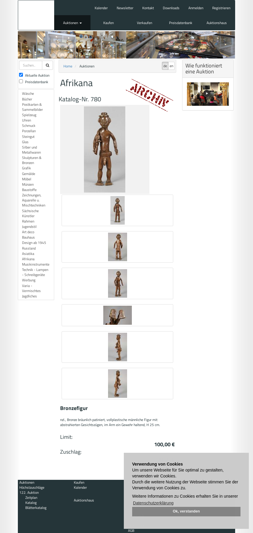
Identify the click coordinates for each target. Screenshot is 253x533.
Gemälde (28, 173)
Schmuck (28, 125)
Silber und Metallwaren (31, 149)
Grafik (26, 168)
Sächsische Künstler (30, 213)
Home (67, 66)
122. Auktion (29, 492)
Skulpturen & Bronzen (31, 160)
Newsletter (125, 8)
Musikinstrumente (35, 264)
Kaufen (108, 23)
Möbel (26, 179)
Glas (25, 142)
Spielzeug (29, 115)
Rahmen (28, 221)
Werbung (28, 280)
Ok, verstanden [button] (186, 511)
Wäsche (28, 93)
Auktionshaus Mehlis (36, 15)
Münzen (28, 184)
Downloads (171, 8)
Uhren (26, 120)
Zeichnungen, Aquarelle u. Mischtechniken (33, 200)
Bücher (27, 99)
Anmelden (195, 8)
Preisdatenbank (180, 23)
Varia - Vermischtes (31, 288)
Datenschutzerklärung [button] (153, 503)
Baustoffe (29, 190)
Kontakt (148, 8)
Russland (29, 248)
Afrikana (28, 259)
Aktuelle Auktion (34, 75)
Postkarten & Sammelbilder (32, 107)
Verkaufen (144, 23)
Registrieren (221, 8)
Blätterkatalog (35, 507)
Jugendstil (29, 226)
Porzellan (29, 131)
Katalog (31, 502)
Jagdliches (29, 296)
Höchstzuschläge (31, 487)
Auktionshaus (217, 23)
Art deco (28, 232)
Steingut (28, 136)
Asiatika (28, 253)
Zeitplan (31, 497)
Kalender (101, 8)
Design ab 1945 (34, 242)
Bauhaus (28, 237)
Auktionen (72, 23)
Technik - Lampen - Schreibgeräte (35, 272)
